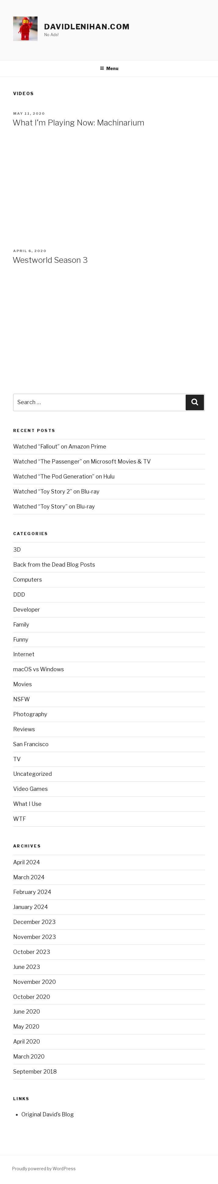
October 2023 (31, 952)
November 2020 (34, 982)
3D (17, 549)
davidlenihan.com (87, 26)
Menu (109, 68)
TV (17, 759)
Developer (26, 609)
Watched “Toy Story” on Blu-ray (54, 506)
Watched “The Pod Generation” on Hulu (63, 476)
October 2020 (31, 997)
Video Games (30, 789)
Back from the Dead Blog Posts (54, 564)
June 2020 (26, 1011)
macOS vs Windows (38, 669)
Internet (24, 654)
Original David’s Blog (47, 1114)
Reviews (24, 729)
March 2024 (29, 877)
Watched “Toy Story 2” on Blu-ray (56, 491)
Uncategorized (32, 774)
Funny (20, 639)
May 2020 (26, 1026)
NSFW (21, 699)
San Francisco (31, 744)
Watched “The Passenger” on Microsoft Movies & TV (82, 461)
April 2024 (26, 862)
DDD (19, 594)
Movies (22, 684)
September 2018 (35, 1071)
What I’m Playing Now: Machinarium (78, 122)
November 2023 (34, 937)
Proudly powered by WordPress (44, 1168)
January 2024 (30, 907)
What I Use (27, 804)
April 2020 (26, 1041)
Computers (27, 579)
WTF (19, 819)
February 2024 (32, 892)
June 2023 (26, 967)
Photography (30, 714)
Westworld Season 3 (50, 260)
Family (21, 624)
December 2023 (34, 922)
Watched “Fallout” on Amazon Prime (59, 446)
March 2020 (29, 1056)
